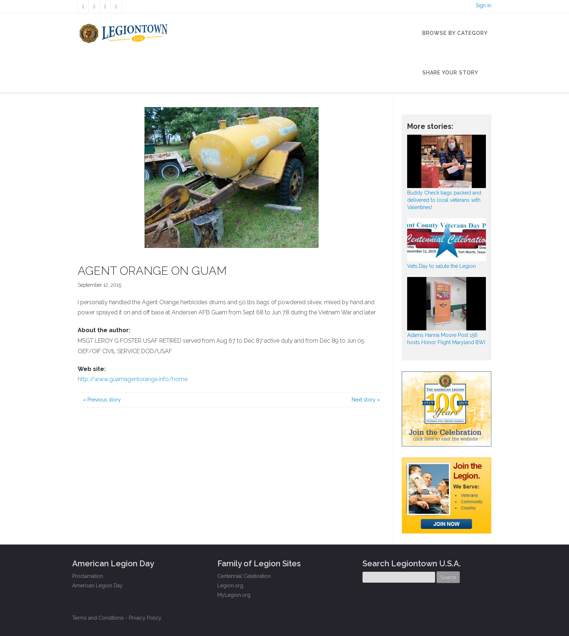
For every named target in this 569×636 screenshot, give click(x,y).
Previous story (102, 400)
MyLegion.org (233, 595)
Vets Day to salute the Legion (441, 266)
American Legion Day (97, 585)
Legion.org (230, 585)
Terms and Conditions (98, 618)
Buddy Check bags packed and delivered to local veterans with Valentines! (444, 200)
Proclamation (87, 576)
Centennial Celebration (244, 576)
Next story (366, 400)
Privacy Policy (145, 618)
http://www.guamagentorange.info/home (133, 379)
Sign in (483, 5)
